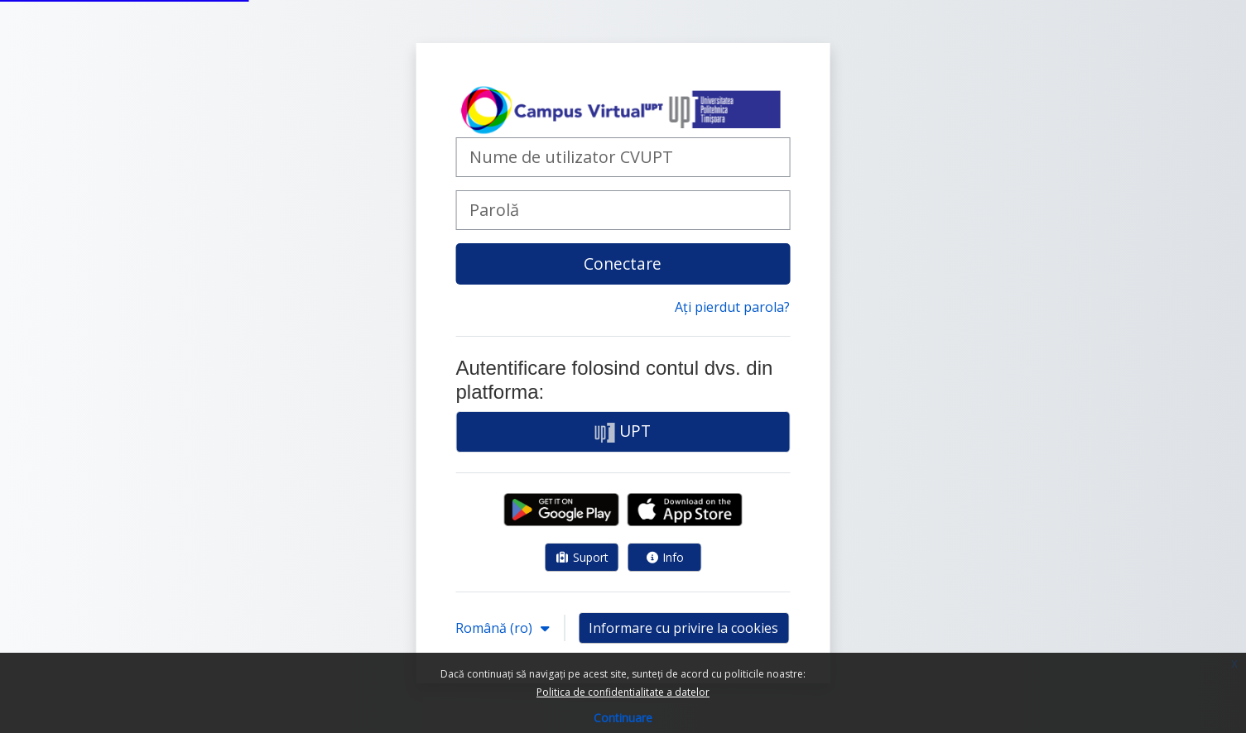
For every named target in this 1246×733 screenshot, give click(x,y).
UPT (623, 431)
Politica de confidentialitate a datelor (623, 692)
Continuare (623, 718)
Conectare (622, 263)
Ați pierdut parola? (732, 307)
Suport (582, 557)
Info (664, 557)
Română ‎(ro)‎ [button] (495, 628)
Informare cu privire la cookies (683, 628)
